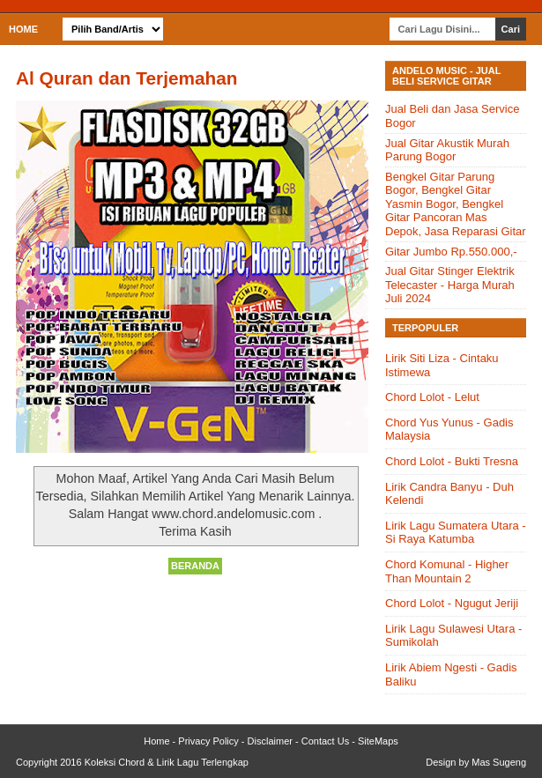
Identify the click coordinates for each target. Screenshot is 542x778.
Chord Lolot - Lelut (432, 397)
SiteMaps (378, 741)
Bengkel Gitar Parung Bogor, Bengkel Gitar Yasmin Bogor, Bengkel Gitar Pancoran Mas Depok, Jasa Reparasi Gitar (455, 204)
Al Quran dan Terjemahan (127, 78)
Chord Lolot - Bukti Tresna (451, 461)
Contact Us (325, 741)
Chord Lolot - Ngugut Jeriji (451, 603)
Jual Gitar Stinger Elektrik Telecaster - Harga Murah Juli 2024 (450, 284)
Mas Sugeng (498, 762)
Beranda (195, 565)
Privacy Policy (208, 741)
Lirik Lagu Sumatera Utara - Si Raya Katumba (455, 532)
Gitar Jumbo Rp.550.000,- (451, 251)
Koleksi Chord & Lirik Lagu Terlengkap (167, 762)
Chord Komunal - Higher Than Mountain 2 (447, 571)
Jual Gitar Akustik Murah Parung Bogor (447, 150)
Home (23, 29)
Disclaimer (270, 741)
